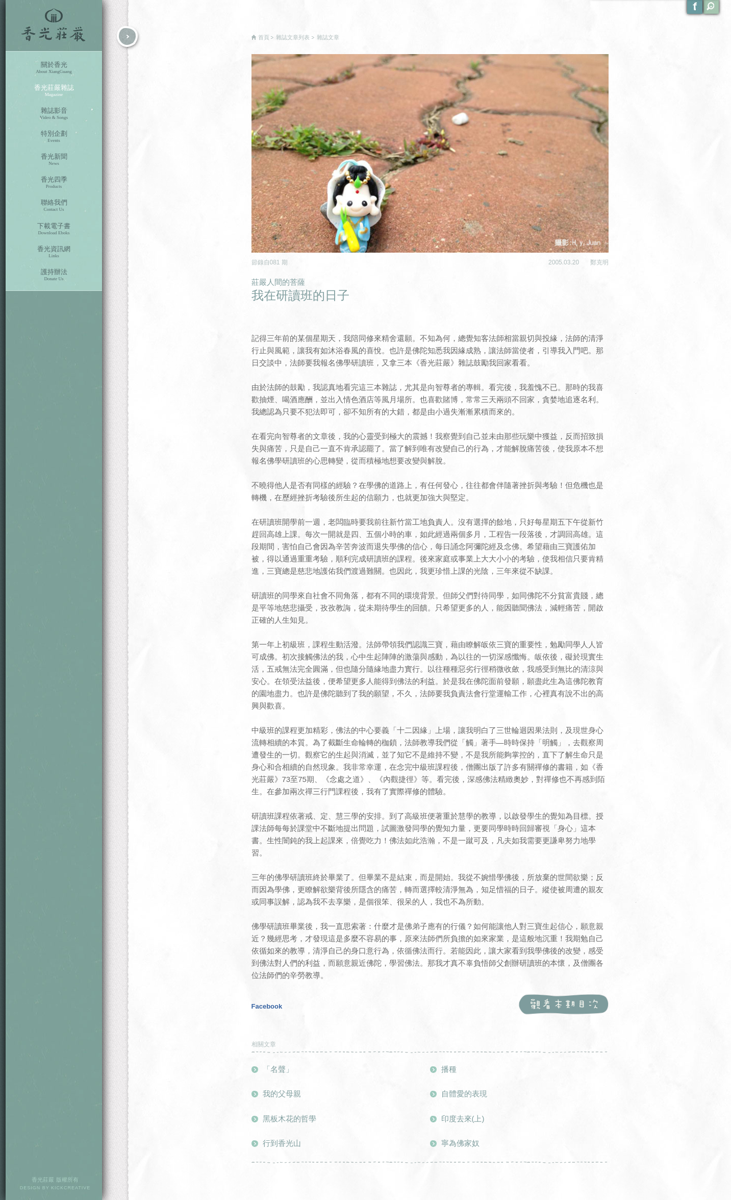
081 (276, 262)
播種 (449, 1069)
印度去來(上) (463, 1118)
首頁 (263, 37)
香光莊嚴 (54, 25)
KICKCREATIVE (70, 1187)
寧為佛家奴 (460, 1143)
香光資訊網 (54, 252)
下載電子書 (54, 229)
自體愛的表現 (464, 1093)
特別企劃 (54, 136)
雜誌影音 (54, 113)
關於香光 (54, 68)
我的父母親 (282, 1093)
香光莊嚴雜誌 (54, 90)
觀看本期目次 (563, 1004)
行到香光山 (282, 1143)
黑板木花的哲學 (289, 1118)
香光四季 (54, 182)
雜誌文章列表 (293, 37)
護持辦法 (54, 275)
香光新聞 (54, 159)
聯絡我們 (54, 205)
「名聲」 (278, 1069)
